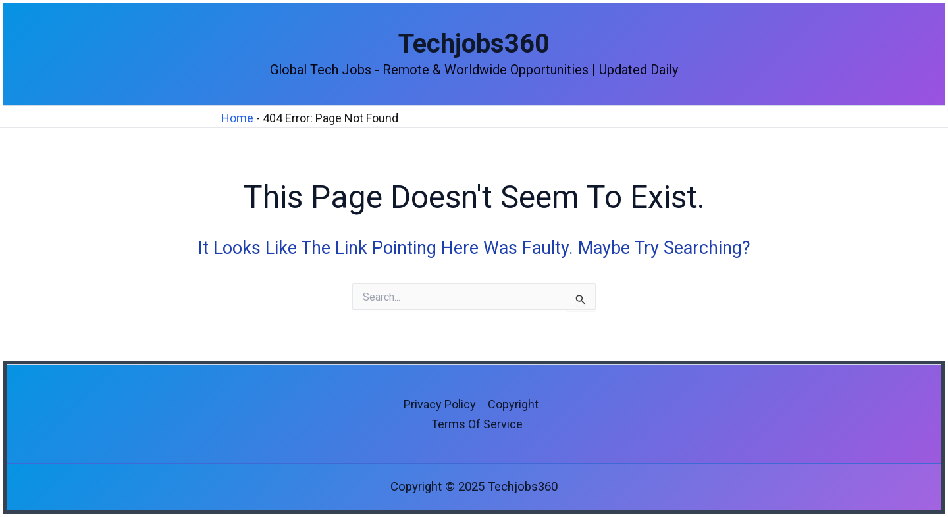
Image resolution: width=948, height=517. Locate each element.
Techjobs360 (474, 43)
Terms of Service (477, 424)
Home (237, 118)
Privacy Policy (440, 404)
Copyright (513, 404)
